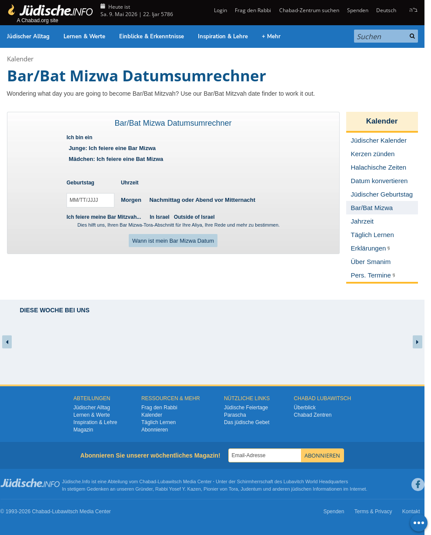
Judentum (251, 489)
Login (220, 10)
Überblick (305, 408)
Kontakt (411, 511)
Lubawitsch (170, 481)
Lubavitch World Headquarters (316, 481)
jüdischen (301, 489)
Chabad (147, 481)
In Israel (159, 217)
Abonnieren (154, 430)
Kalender (20, 58)
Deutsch (386, 10)
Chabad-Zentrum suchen (309, 10)
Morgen (131, 200)
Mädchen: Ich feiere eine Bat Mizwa (116, 159)
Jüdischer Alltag (28, 36)
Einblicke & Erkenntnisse (151, 36)
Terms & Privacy (373, 511)
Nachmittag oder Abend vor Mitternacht (202, 200)
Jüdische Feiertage (246, 408)
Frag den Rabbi (253, 10)
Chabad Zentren (313, 415)
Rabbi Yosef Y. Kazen (178, 489)
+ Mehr (271, 36)
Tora (233, 489)
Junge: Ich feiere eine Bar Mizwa (112, 148)
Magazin (83, 430)
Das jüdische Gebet (247, 422)
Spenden (357, 10)
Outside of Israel (194, 217)
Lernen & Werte (84, 36)
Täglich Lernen (158, 422)
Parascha (235, 415)
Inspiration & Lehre (223, 36)
